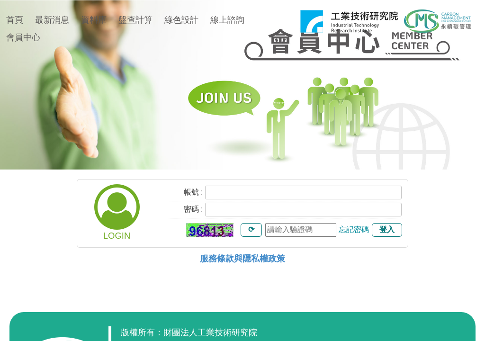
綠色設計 (181, 20)
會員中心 (23, 37)
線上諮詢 (227, 20)
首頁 (14, 20)
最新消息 (52, 20)
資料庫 (94, 20)
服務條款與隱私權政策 (242, 258)
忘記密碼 (354, 229)
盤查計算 (135, 20)
